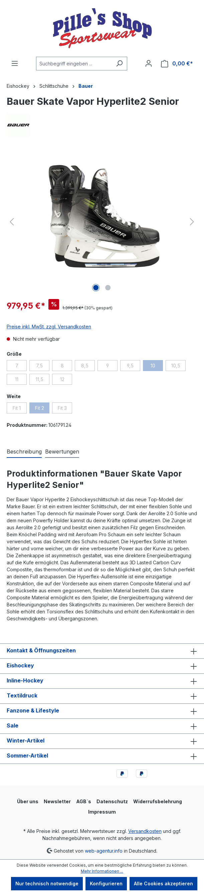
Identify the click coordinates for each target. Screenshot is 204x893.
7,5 (42, 367)
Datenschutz (112, 801)
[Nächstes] (192, 222)
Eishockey (20, 665)
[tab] (24, 452)
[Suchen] (119, 63)
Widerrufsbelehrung (157, 801)
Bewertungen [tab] (62, 451)
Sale (12, 725)
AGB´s (83, 801)
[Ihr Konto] (149, 63)
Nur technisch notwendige (46, 883)
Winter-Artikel (25, 740)
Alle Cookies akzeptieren (163, 883)
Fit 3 (65, 409)
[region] (102, 222)
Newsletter (57, 801)
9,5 (133, 367)
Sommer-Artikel (27, 755)
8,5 (88, 367)
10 (157, 367)
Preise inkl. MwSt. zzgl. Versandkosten (49, 326)
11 (21, 380)
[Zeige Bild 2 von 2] (108, 287)
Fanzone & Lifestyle (33, 710)
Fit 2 (42, 409)
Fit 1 (20, 409)
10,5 (178, 367)
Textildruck (22, 695)
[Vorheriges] (12, 222)
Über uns (27, 801)
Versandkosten (145, 831)
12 (66, 380)
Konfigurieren (106, 883)
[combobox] (74, 63)
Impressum (102, 812)
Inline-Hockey (25, 680)
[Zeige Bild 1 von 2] (95, 287)
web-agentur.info (104, 850)
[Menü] (15, 63)
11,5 (43, 380)
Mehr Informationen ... (102, 871)
